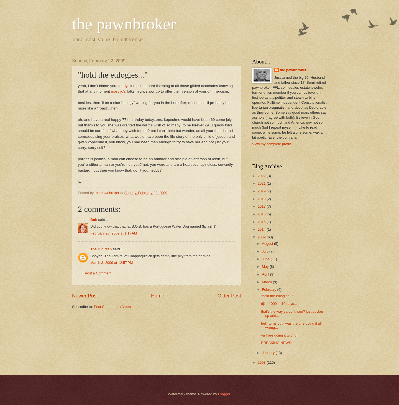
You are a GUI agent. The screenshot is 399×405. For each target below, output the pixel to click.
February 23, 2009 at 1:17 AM (113, 233)
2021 (262, 183)
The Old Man (101, 249)
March (267, 282)
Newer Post (85, 296)
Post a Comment (98, 273)
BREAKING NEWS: (276, 343)
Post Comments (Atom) (112, 307)
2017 (262, 206)
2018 (262, 199)
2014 (262, 229)
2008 (262, 362)
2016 (262, 214)
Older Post (229, 296)
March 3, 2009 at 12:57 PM (111, 263)
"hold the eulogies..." (277, 296)
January (268, 353)
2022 (262, 176)
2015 (262, 222)
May (266, 266)
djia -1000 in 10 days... (279, 304)
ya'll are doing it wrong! (279, 335)
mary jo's (119, 91)
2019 (262, 191)
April (266, 274)
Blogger (224, 394)
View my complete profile (272, 144)
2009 (262, 237)
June (266, 259)
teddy (122, 86)
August (268, 243)
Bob (93, 220)
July (265, 251)
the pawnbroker (124, 24)
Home (157, 296)
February (269, 289)
